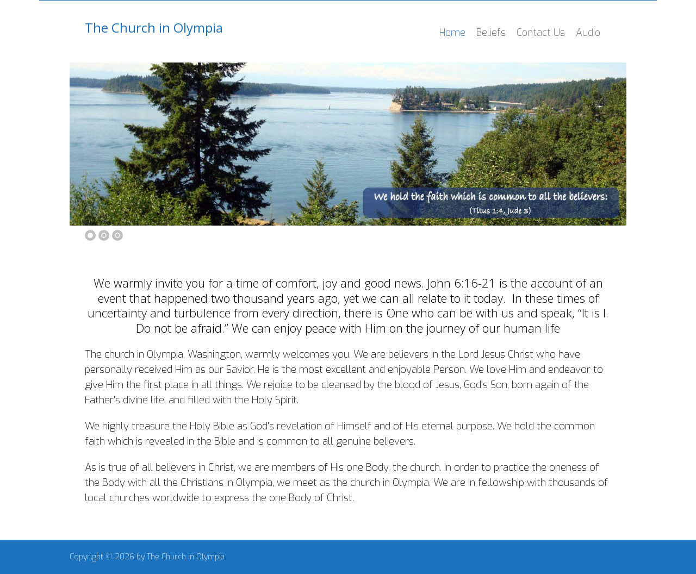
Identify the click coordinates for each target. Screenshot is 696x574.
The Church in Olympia (154, 27)
